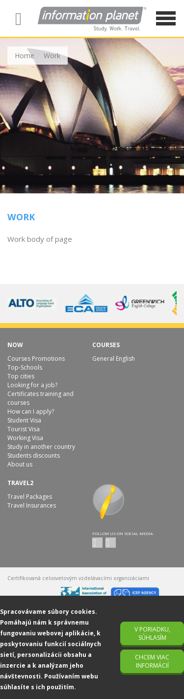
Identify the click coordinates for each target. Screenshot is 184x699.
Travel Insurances (31, 505)
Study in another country (41, 447)
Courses (106, 345)
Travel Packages (29, 496)
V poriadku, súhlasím (152, 633)
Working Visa (25, 438)
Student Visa (24, 420)
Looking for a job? (32, 385)
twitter (97, 542)
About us (19, 464)
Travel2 (20, 483)
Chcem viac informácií (152, 661)
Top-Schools (24, 367)
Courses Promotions (36, 358)
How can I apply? (30, 411)
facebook (110, 542)
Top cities (20, 376)
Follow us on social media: (123, 533)
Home (24, 55)
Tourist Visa (23, 429)
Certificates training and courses (40, 398)
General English (113, 358)
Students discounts (33, 455)
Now (15, 345)
